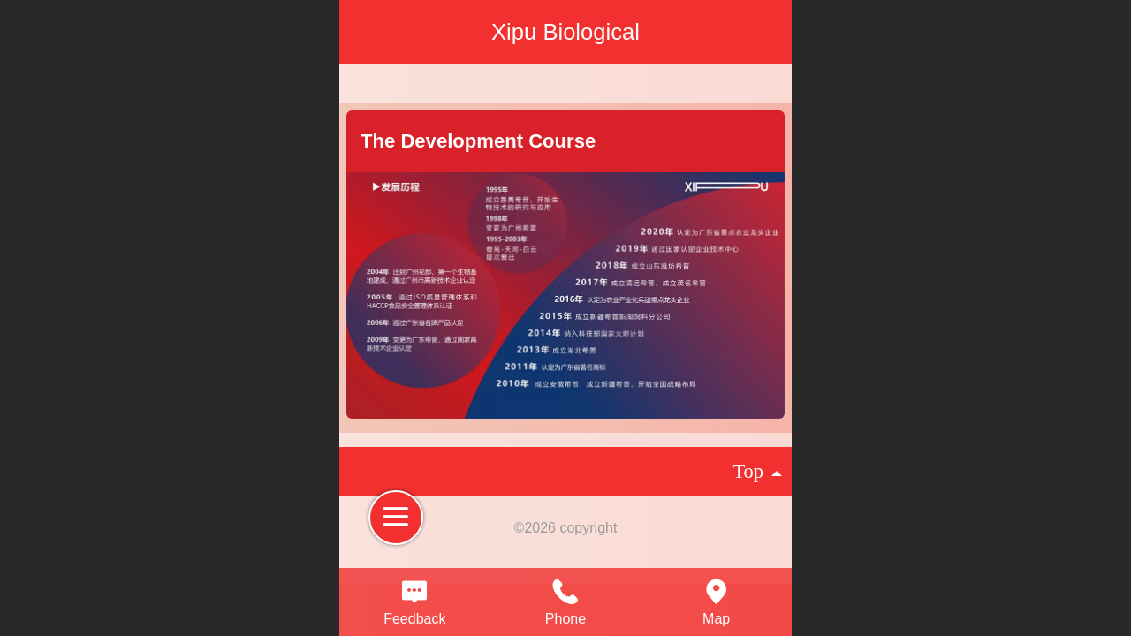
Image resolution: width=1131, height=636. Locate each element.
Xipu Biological (565, 31)
